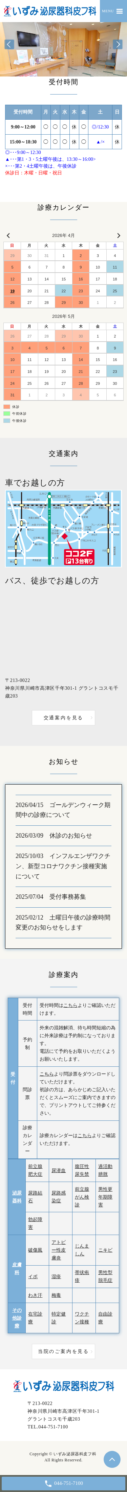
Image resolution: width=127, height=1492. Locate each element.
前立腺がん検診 (82, 1197)
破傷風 (35, 1250)
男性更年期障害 (105, 1197)
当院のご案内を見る (63, 1351)
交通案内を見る (64, 717)
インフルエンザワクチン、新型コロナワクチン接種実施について (63, 866)
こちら (70, 1005)
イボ (33, 1276)
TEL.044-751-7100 (47, 1426)
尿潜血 (58, 1170)
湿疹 (56, 1276)
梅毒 (56, 1295)
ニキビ (105, 1250)
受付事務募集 (67, 896)
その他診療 (17, 1318)
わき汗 (35, 1295)
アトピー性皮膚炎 (58, 1250)
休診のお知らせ (70, 835)
